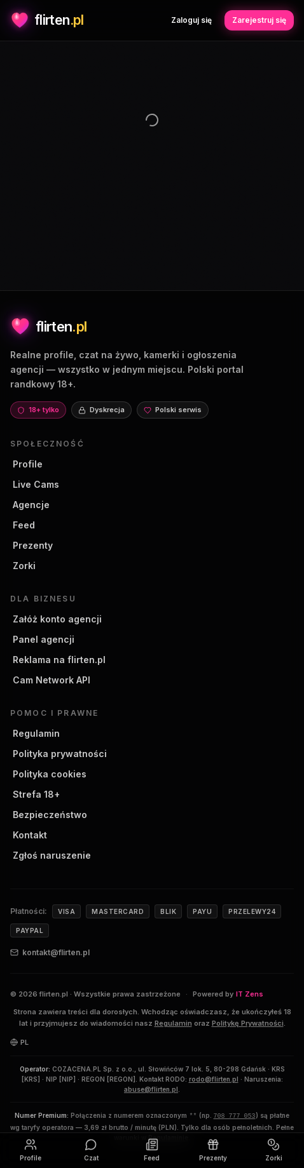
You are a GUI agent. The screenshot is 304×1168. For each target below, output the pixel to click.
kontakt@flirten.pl (50, 952)
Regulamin (35, 733)
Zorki (23, 565)
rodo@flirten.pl (213, 1079)
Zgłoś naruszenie (50, 855)
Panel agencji (42, 639)
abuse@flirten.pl (151, 1089)
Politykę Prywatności (248, 1023)
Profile (26, 464)
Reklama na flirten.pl (58, 659)
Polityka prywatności (58, 753)
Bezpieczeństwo (48, 814)
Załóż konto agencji (56, 619)
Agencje (30, 504)
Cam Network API (50, 680)
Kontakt (28, 834)
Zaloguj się (191, 20)
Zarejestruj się (259, 20)
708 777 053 (235, 1116)
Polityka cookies (48, 774)
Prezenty (31, 545)
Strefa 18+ (35, 794)
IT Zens (249, 994)
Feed (22, 525)
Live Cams (34, 484)
